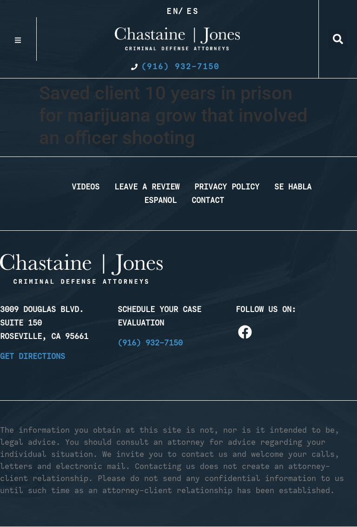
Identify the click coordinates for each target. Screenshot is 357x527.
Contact (208, 200)
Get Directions (32, 356)
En (172, 11)
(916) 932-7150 (150, 343)
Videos (85, 187)
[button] (338, 39)
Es (192, 11)
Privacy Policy (226, 187)
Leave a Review (146, 187)
